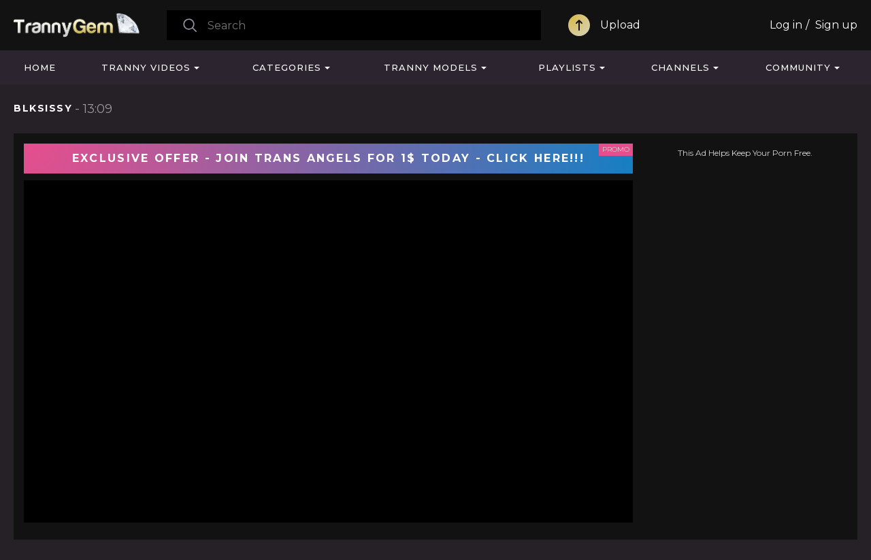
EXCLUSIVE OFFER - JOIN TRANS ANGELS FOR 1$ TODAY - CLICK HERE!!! (328, 158)
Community (798, 67)
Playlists (567, 67)
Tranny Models (431, 67)
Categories (286, 67)
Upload (620, 24)
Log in (786, 24)
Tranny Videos (146, 67)
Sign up (836, 24)
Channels (680, 67)
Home (40, 67)
